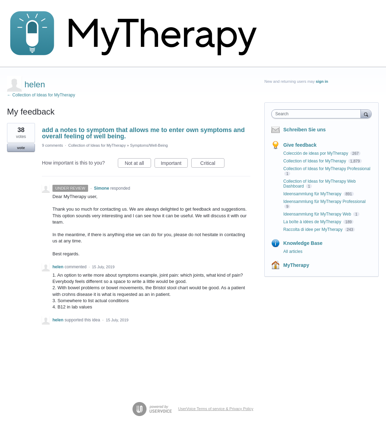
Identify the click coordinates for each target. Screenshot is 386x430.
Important (174, 164)
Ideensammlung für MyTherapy (312, 193)
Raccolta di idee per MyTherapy (313, 229)
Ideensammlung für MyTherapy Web (317, 214)
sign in (322, 81)
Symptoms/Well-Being (149, 145)
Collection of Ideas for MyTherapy (97, 145)
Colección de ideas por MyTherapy (316, 153)
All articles (292, 251)
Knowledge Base (302, 243)
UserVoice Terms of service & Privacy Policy (215, 409)
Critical (212, 164)
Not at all (138, 164)
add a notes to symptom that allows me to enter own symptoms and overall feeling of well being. (143, 133)
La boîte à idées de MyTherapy (312, 221)
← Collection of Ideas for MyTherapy (41, 95)
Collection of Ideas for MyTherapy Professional (326, 168)
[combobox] (317, 113)
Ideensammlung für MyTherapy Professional (324, 201)
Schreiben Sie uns (304, 129)
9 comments (52, 145)
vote (21, 148)
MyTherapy (296, 265)
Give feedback (299, 145)
